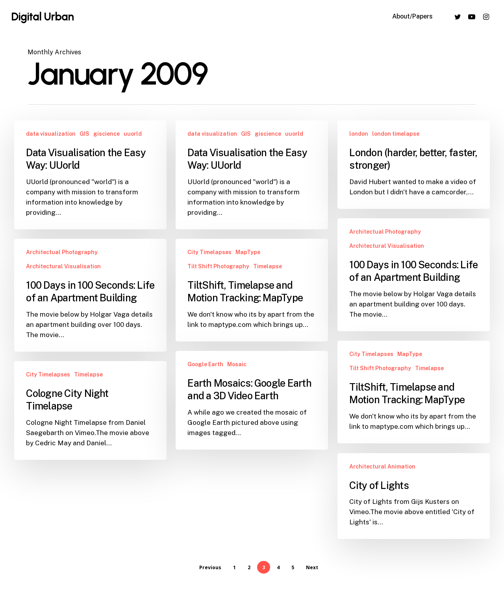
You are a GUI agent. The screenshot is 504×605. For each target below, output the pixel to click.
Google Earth (205, 375)
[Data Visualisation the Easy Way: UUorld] (90, 174)
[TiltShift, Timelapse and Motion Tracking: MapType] (252, 290)
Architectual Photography (385, 232)
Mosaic (236, 375)
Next (312, 567)
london (358, 134)
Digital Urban (42, 16)
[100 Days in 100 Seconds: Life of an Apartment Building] (413, 274)
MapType (247, 252)
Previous (210, 567)
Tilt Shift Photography (218, 266)
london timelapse (395, 134)
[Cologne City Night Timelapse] (90, 416)
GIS (84, 134)
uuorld (133, 134)
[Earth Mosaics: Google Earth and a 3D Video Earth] (252, 411)
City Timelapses (209, 252)
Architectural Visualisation (386, 246)
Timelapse (267, 266)
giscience (106, 134)
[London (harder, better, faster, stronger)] (413, 164)
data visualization (51, 134)
